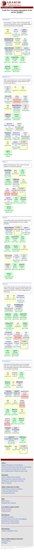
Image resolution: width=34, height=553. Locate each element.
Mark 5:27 (5, 162)
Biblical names (6, 501)
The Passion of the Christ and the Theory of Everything (16, 467)
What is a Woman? (7, 483)
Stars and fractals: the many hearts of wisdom (14, 469)
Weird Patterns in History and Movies (12, 489)
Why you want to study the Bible (10, 523)
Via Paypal (4, 543)
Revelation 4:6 (6, 361)
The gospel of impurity (8, 517)
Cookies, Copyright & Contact (10, 531)
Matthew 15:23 (6, 77)
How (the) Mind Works (8, 493)
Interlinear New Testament (9, 503)
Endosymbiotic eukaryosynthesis (10, 521)
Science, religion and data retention (11, 477)
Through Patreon (6, 541)
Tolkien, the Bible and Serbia (10, 491)
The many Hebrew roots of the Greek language (14, 519)
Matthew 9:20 (6, 19)
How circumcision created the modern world (13, 479)
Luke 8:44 (4, 217)
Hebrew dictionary (6, 509)
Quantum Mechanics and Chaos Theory (12, 465)
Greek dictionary (6, 511)
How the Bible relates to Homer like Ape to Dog (14, 471)
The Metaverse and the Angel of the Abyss (13, 481)
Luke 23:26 (5, 284)
